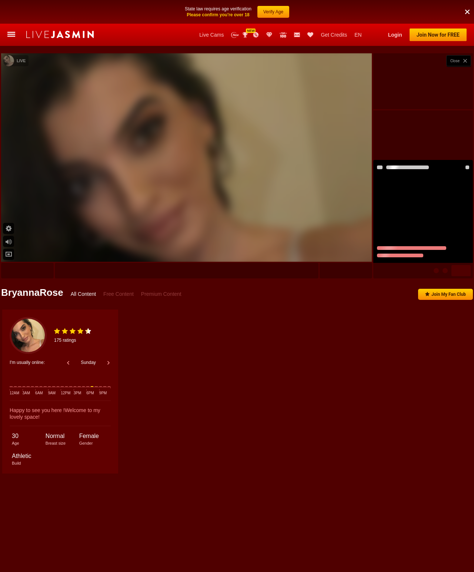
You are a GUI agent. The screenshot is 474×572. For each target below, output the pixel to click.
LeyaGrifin (316, 539)
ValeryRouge (349, 539)
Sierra (379, 539)
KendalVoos (107, 539)
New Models (235, 35)
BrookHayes (199, 539)
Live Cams (211, 35)
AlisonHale (74, 539)
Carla (256, 539)
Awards (246, 34)
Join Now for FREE (438, 35)
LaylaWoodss (459, 539)
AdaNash (230, 539)
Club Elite (269, 35)
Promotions (256, 35)
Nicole (47, 539)
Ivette (402, 539)
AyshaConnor (143, 539)
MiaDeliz (426, 539)
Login (395, 35)
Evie (172, 539)
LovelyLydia (283, 539)
